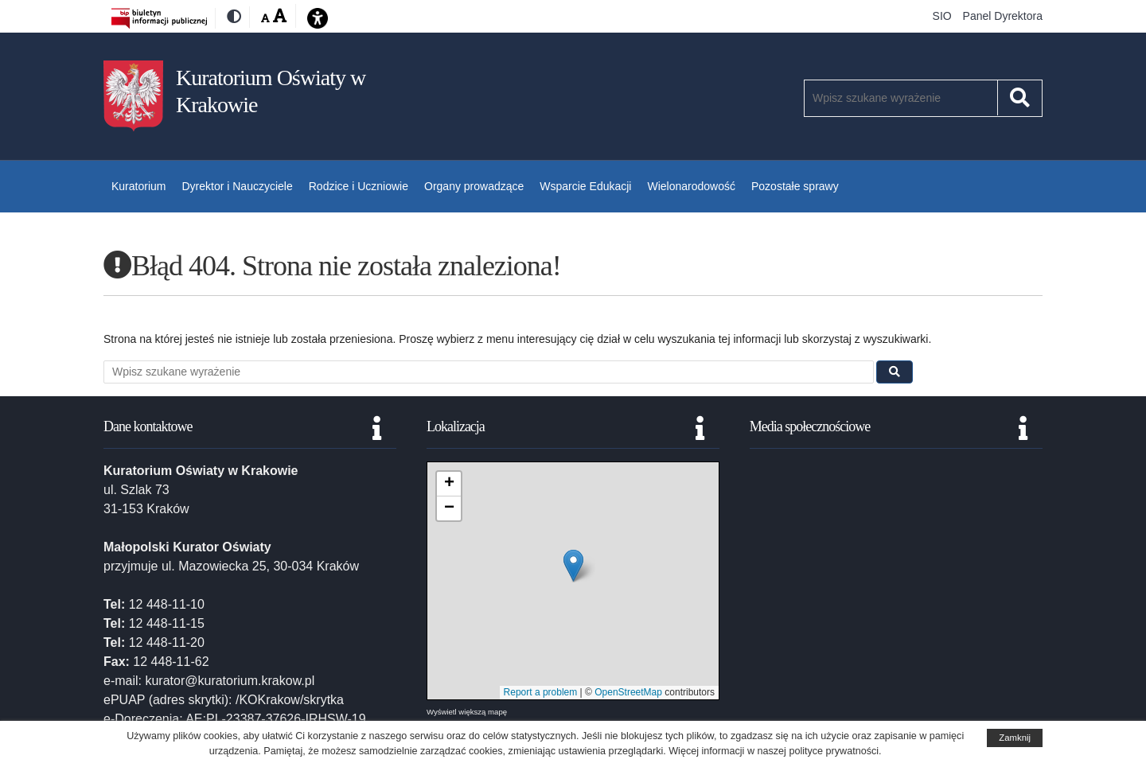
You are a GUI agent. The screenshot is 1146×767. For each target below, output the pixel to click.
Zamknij (1015, 737)
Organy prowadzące (474, 186)
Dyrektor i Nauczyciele (236, 186)
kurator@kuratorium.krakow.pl (229, 680)
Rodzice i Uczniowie (358, 186)
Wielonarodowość (691, 186)
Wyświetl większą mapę (467, 711)
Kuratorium (138, 186)
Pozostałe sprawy (795, 186)
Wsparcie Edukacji (585, 186)
